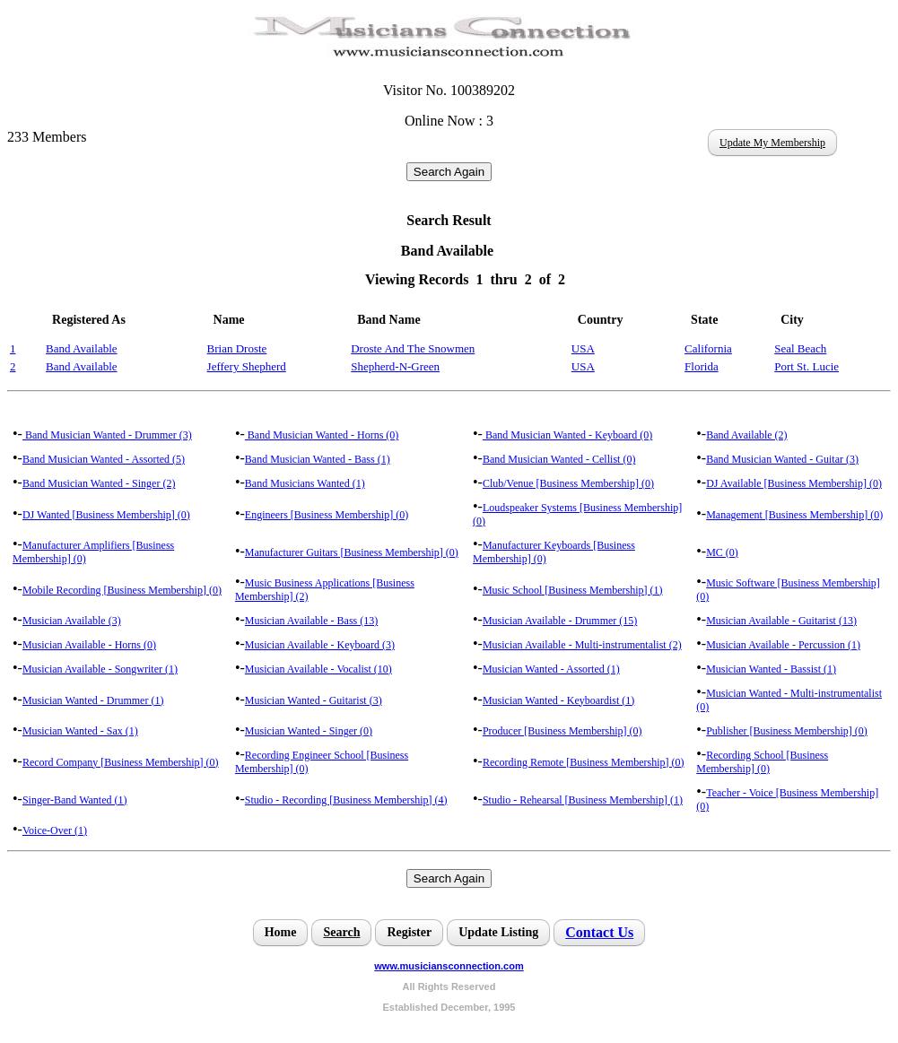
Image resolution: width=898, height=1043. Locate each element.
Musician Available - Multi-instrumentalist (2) (582, 645)
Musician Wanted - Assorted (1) (551, 669)
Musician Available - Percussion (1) (783, 645)
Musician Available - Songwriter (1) (100, 669)
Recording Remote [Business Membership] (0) (583, 762)
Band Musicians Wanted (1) (305, 483)
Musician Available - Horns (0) (89, 645)
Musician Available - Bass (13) (311, 620)
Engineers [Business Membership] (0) (326, 514)
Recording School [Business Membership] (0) (762, 762)
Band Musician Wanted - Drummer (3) (107, 435)
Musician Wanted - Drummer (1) (92, 700)
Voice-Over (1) (54, 830)
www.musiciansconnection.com (448, 965)
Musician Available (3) (71, 620)
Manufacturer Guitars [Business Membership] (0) (351, 552)
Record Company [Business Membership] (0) (120, 762)
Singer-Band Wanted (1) (74, 800)
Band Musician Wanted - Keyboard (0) (567, 435)
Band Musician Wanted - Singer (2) (98, 483)
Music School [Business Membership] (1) (573, 590)
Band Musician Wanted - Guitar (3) (782, 459)
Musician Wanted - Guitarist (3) (313, 700)
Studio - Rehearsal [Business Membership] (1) (583, 800)
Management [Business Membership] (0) (794, 514)
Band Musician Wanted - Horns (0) (321, 435)
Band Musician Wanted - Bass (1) (317, 459)
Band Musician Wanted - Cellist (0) (559, 459)
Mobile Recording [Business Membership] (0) (122, 590)
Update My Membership (772, 142)
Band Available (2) (746, 435)
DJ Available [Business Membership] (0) (794, 483)
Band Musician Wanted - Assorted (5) (103, 459)
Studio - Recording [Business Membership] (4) (346, 800)
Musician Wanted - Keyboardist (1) (558, 700)
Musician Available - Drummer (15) (560, 620)
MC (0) (722, 552)
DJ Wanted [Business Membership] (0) (106, 514)
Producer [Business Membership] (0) (562, 731)
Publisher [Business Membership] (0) (786, 731)
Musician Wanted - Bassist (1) (771, 669)
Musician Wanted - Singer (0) (308, 731)
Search (341, 932)
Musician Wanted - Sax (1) (80, 731)
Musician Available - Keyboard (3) (320, 645)
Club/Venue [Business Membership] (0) (568, 483)
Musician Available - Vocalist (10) (318, 669)
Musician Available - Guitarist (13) (781, 620)
